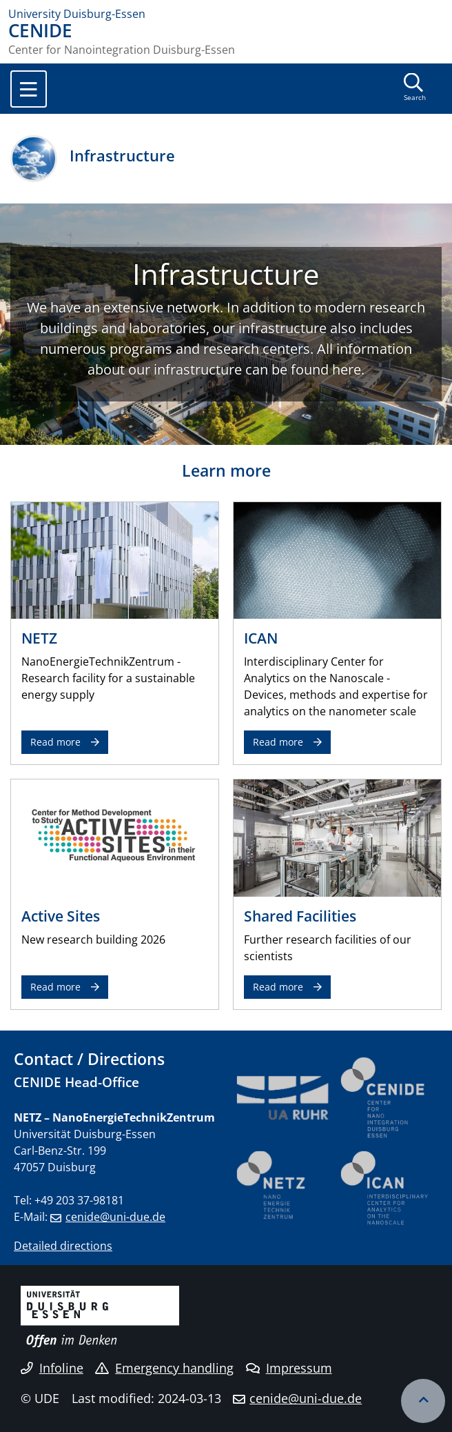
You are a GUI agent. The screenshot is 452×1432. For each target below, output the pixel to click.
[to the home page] (226, 14)
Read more (55, 741)
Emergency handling (164, 1368)
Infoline (52, 1368)
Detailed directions (63, 1245)
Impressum (289, 1368)
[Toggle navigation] (28, 89)
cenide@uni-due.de (115, 1216)
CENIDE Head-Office (76, 1082)
